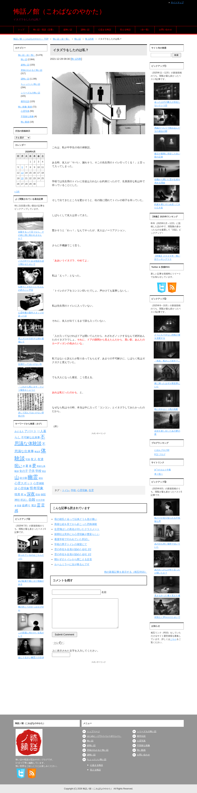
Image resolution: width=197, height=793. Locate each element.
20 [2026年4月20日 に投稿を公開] (22, 178)
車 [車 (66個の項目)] (15, 506)
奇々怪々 (158, 474)
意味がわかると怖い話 (31, 70)
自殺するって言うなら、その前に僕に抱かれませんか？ (31, 235)
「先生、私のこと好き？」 (167, 361)
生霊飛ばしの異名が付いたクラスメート (76, 529)
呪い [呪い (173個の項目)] (18, 465)
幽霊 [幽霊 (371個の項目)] (33, 477)
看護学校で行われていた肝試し (71, 539)
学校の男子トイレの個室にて (70, 544)
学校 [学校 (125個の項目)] (38, 471)
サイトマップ (177, 2)
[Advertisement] (98, 460)
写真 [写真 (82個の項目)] (27, 459)
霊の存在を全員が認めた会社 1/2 (72, 554)
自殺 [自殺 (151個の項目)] (32, 500)
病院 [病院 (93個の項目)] (43, 494)
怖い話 (24, 59)
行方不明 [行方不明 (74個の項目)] (40, 500)
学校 (73, 490)
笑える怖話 (125, 29)
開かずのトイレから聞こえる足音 (73, 559)
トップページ (93, 731)
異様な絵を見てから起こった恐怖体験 (75, 524)
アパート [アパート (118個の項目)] (30, 431)
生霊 (91, 490)
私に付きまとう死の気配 (166, 409)
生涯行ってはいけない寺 (30, 364)
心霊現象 (82, 490)
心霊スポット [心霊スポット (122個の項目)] (24, 483)
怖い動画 (25, 122)
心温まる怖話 (104, 29)
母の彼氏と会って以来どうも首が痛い (75, 519)
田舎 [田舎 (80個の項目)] (37, 494)
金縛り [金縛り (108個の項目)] (26, 505)
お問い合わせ (165, 29)
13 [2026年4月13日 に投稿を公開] (22, 173)
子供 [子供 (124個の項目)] (32, 471)
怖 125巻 (76, 58)
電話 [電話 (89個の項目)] (33, 505)
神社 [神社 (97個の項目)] (17, 499)
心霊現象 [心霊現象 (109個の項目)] (23, 488)
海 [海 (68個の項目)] (25, 495)
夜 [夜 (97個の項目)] (30, 466)
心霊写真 (25, 111)
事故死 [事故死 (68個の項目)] (37, 452)
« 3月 (17, 191)
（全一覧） (144, 29)
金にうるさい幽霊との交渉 (31, 657)
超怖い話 (67, 29)
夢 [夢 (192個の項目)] (34, 465)
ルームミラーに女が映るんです (71, 564)
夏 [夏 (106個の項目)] (26, 465)
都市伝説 (25, 101)
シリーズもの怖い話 (30, 93)
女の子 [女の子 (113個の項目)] (23, 470)
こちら (173, 639)
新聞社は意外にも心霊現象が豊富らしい (76, 534)
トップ (21, 29)
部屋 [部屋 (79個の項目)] (19, 505)
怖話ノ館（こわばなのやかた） (59, 11)
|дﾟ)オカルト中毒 (162, 469)
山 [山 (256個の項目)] (17, 477)
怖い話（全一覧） (26, 55)
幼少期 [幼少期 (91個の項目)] (23, 478)
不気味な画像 (27, 116)
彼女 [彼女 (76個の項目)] (41, 478)
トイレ (66, 490)
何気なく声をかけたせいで (167, 617)
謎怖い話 (85, 29)
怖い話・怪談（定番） (44, 29)
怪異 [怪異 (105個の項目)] (17, 494)
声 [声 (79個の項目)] (24, 466)
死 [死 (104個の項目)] (22, 494)
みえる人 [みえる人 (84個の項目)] (19, 431)
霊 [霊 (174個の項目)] (39, 505)
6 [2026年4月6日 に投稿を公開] (22, 167)
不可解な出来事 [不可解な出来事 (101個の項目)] (30, 437)
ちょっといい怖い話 (30, 84)
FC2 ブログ (159, 454)
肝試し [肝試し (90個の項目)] (24, 499)
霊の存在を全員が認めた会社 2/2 (72, 549)
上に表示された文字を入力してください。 (76, 650)
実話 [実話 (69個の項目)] (44, 471)
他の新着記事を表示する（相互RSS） (125, 571)
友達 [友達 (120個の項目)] (40, 459)
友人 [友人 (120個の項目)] (34, 459)
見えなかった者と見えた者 (167, 595)
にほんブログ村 (161, 450)
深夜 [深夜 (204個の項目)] (31, 494)
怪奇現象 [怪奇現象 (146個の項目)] (36, 488)
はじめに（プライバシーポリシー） (104, 736)
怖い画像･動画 (25, 107)
